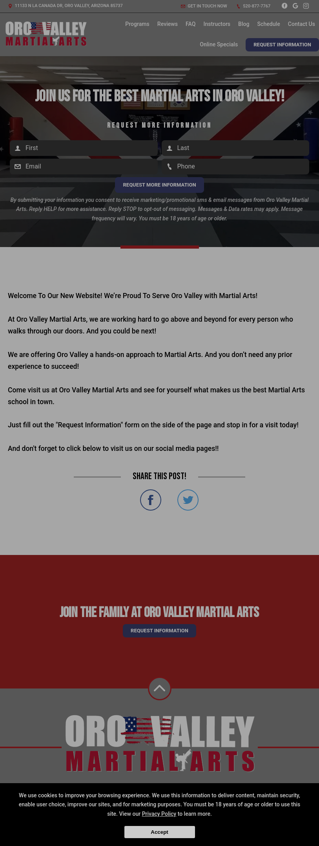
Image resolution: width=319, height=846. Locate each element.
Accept (159, 832)
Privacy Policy (159, 814)
